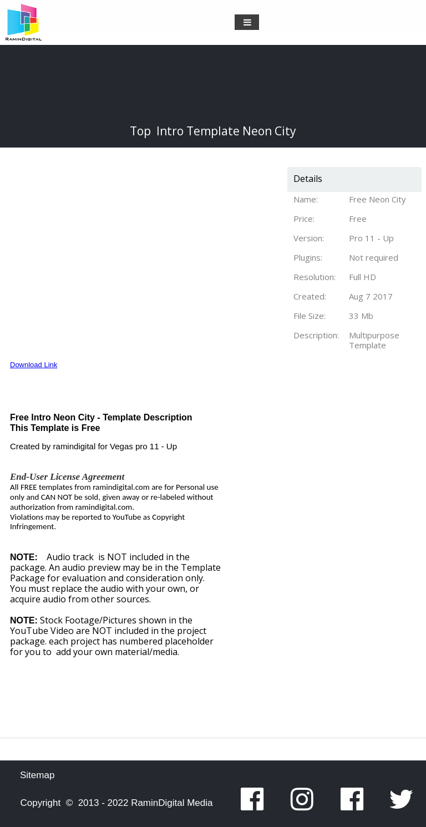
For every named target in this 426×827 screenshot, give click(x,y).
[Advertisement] (333, 571)
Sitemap (37, 775)
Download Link (33, 365)
